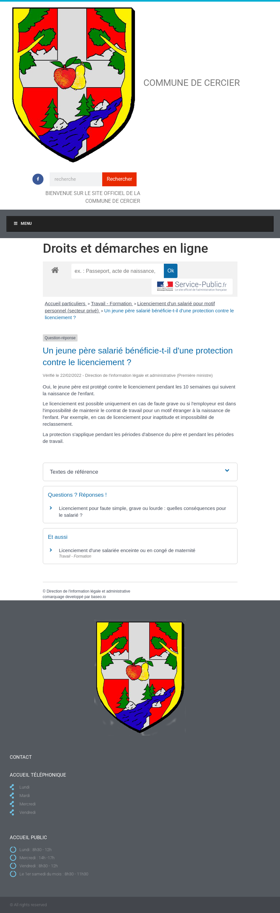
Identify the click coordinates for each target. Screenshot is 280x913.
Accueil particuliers (66, 303)
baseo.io (98, 597)
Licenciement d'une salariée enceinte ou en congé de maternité (127, 550)
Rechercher (119, 179)
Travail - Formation (112, 303)
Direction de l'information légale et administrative (88, 591)
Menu (22, 223)
